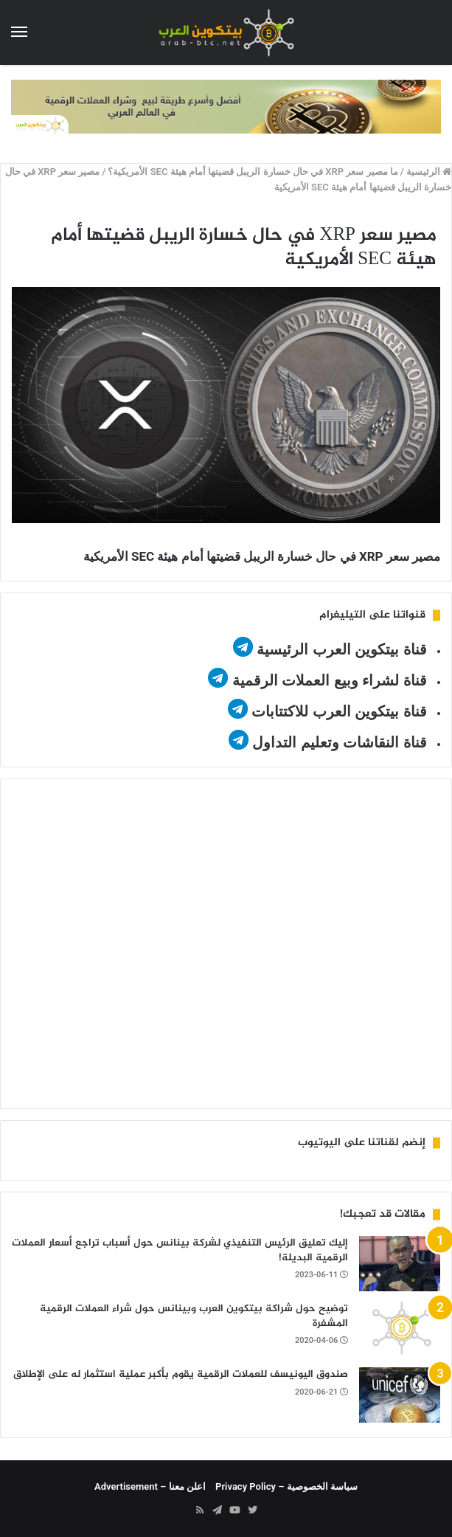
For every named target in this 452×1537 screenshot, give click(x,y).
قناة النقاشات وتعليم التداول (339, 742)
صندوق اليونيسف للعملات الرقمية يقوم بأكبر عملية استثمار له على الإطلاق (180, 1374)
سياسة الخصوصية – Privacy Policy (286, 1486)
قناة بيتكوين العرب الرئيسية (342, 649)
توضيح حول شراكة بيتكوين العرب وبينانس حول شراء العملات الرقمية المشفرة (194, 1316)
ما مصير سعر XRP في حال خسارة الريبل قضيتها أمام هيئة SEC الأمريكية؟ (252, 171)
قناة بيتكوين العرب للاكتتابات (337, 711)
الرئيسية (428, 171)
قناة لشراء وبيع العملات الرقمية (329, 680)
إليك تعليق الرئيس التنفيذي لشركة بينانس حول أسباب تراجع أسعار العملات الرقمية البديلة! (180, 1250)
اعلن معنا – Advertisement (150, 1486)
